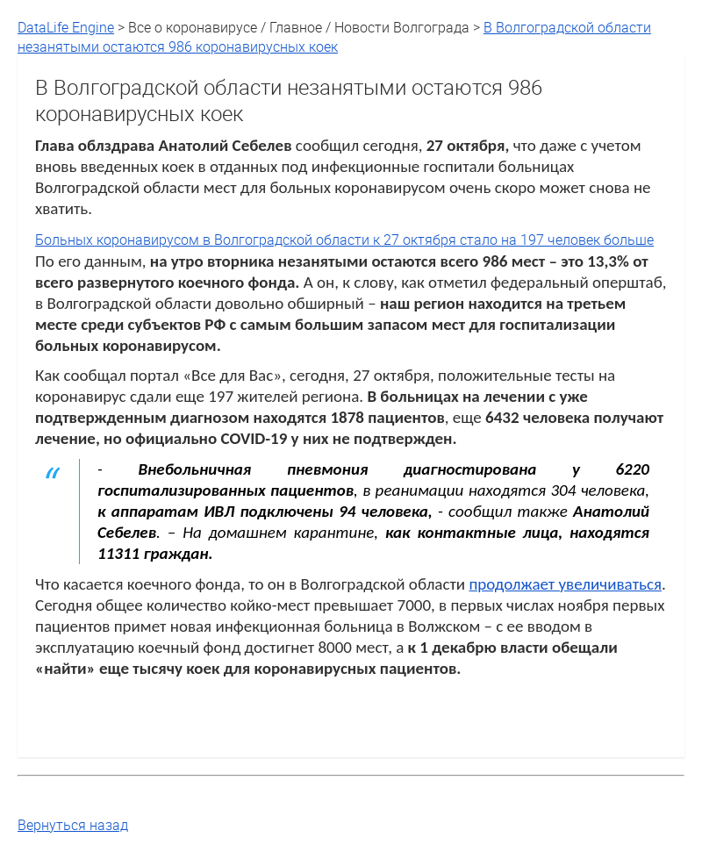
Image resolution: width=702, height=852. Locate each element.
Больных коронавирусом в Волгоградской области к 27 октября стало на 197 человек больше (344, 239)
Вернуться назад (73, 824)
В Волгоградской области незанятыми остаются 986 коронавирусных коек (334, 37)
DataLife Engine (66, 27)
